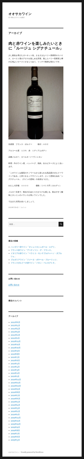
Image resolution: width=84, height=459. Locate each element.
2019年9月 (15, 427)
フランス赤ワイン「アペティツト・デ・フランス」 (32, 250)
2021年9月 (15, 351)
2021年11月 (15, 344)
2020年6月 (15, 398)
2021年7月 (15, 357)
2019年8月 (15, 430)
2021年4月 (15, 367)
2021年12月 (16, 341)
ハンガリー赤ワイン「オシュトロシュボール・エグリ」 (33, 247)
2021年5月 (15, 363)
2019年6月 (15, 437)
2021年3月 (15, 370)
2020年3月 (15, 408)
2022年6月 (15, 322)
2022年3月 (15, 332)
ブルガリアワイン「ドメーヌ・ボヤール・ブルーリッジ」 (34, 259)
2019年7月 (15, 433)
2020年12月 (16, 379)
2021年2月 (15, 373)
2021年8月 (15, 354)
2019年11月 (15, 421)
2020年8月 (15, 392)
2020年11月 (16, 383)
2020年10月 (16, 386)
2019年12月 (16, 418)
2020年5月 (15, 402)
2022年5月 (15, 325)
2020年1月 (15, 414)
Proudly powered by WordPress (32, 452)
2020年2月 (15, 411)
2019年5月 (15, 440)
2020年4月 (15, 405)
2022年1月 (15, 338)
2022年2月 (15, 335)
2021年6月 (15, 360)
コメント (23, 207)
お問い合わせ (13, 285)
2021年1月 (15, 376)
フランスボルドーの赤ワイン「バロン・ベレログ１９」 (33, 263)
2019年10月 (16, 424)
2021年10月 (16, 348)
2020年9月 (15, 389)
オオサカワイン (20, 14)
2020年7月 (15, 395)
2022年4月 (15, 328)
